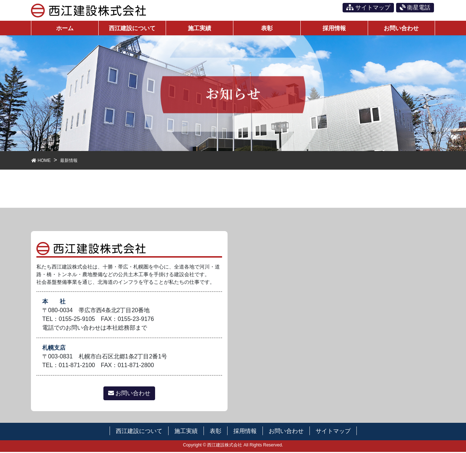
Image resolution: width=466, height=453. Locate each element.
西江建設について (139, 432)
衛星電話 (415, 7)
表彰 (215, 432)
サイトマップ (368, 7)
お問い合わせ (129, 394)
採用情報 (245, 432)
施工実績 (186, 432)
